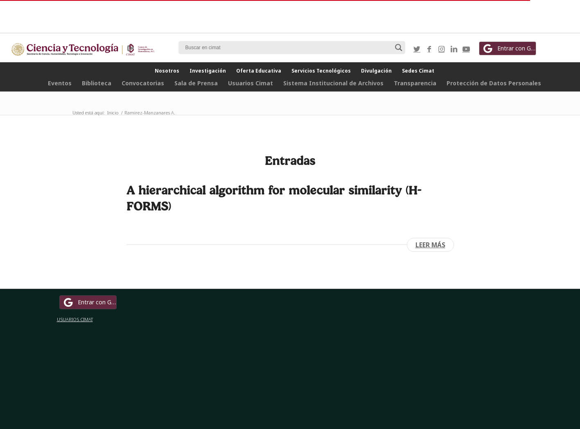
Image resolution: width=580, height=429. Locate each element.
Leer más (430, 244)
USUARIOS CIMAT (75, 319)
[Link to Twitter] (417, 49)
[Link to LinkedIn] (454, 49)
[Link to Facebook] (429, 49)
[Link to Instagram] (442, 49)
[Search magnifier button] (398, 47)
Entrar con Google (508, 48)
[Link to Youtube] (466, 49)
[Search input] (288, 47)
